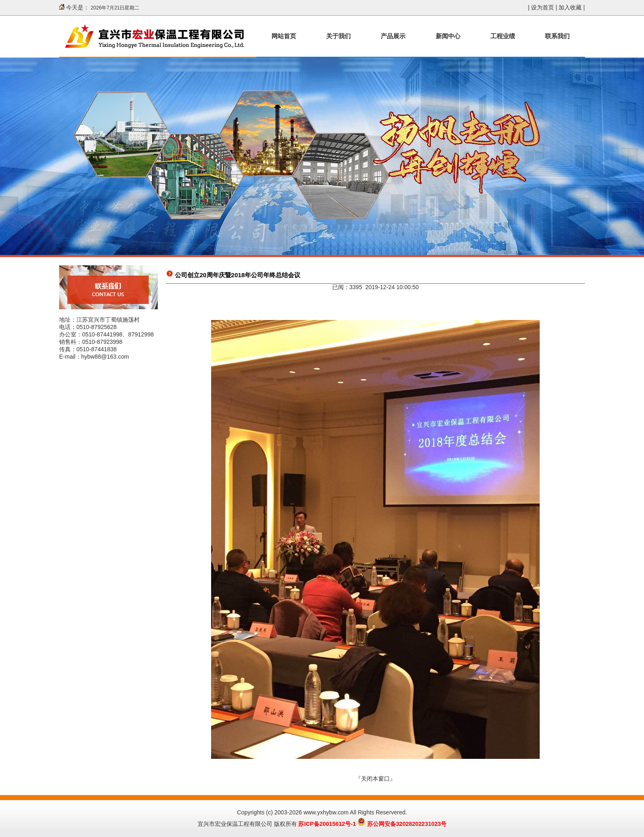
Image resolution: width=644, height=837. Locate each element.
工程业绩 (502, 35)
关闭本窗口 (375, 778)
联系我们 (557, 35)
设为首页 (542, 7)
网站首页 (283, 35)
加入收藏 (570, 7)
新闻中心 (448, 35)
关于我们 (338, 35)
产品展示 (393, 35)
